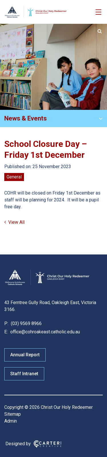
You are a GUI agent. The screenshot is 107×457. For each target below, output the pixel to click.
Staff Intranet (24, 373)
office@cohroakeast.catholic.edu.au (44, 332)
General (14, 177)
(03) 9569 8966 (26, 323)
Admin (10, 421)
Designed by (18, 443)
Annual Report (25, 354)
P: (6, 323)
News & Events (25, 118)
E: (6, 332)
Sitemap (12, 414)
